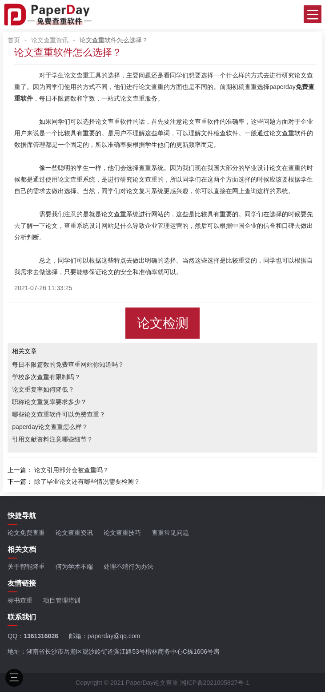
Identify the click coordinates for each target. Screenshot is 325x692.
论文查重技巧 (122, 532)
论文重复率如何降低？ (43, 389)
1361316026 (41, 635)
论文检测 (163, 323)
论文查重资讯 (49, 40)
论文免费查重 (26, 532)
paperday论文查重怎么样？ (50, 426)
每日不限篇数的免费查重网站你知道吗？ (68, 364)
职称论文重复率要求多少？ (49, 401)
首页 (14, 40)
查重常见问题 (170, 532)
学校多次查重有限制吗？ (46, 376)
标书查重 (20, 600)
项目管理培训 (61, 600)
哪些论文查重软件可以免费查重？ (58, 414)
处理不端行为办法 (128, 566)
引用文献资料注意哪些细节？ (52, 439)
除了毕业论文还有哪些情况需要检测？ (87, 481)
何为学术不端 (74, 566)
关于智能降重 (26, 566)
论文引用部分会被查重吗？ (71, 469)
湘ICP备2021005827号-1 (214, 682)
